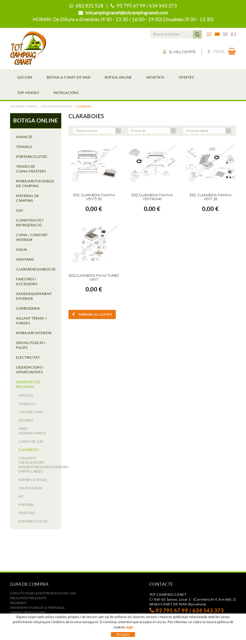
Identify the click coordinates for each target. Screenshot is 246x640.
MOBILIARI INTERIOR (33, 333)
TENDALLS (26, 404)
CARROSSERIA (28, 308)
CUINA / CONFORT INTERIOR (32, 237)
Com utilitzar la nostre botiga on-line (43, 593)
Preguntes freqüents (28, 598)
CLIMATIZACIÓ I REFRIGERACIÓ (29, 222)
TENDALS (24, 147)
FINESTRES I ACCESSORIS (26, 281)
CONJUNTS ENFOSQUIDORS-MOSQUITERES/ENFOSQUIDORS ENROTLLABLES (36, 465)
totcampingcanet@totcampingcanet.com (126, 12)
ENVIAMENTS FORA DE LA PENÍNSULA (37, 607)
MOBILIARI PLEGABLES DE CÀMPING (35, 183)
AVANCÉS (24, 137)
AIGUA (21, 250)
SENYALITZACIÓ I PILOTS (30, 345)
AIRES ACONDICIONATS (32, 431)
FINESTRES (27, 513)
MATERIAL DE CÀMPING (27, 198)
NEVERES (25, 420)
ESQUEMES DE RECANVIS (56, 106)
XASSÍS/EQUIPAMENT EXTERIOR (34, 296)
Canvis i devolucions (27, 612)
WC (21, 496)
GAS (19, 210)
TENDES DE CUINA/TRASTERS (31, 169)
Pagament (18, 602)
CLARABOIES (28, 450)
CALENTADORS (30, 488)
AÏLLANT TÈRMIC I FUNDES (31, 320)
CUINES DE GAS (30, 441)
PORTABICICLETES (31, 157)
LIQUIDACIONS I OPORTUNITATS (29, 369)
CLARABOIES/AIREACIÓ (35, 269)
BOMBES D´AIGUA (32, 480)
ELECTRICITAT (28, 357)
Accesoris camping (23, 106)
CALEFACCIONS (30, 412)
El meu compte (179, 51)
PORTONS (26, 505)
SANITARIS (25, 259)
